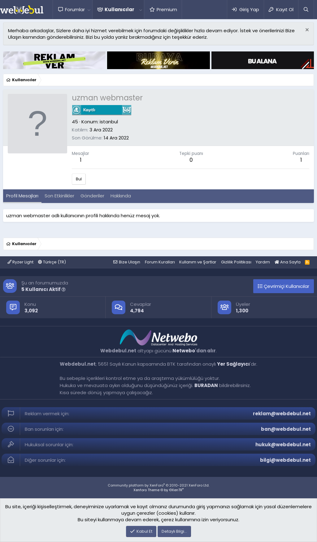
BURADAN (206, 385)
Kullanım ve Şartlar (197, 262)
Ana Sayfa (288, 262)
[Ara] (306, 9)
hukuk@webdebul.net (283, 444)
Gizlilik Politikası (236, 262)
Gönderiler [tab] (92, 195)
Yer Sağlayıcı (233, 364)
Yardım (263, 262)
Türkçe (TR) (52, 262)
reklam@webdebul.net (282, 413)
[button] (88, 9)
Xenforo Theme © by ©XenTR (158, 489)
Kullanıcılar (119, 9)
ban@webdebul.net (286, 429)
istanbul (109, 121)
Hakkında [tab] (121, 195)
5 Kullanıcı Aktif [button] (43, 289)
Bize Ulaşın (129, 262)
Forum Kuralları (160, 262)
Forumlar (75, 9)
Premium (167, 9)
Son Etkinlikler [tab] (59, 195)
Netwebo (183, 350)
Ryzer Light (20, 262)
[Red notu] (306, 30)
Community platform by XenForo (158, 485)
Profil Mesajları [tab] (22, 195)
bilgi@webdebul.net (285, 460)
